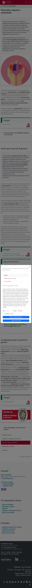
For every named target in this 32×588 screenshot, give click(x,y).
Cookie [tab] (6, 275)
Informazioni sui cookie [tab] (10, 278)
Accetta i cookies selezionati (16, 317)
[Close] (29, 267)
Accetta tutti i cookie (16, 320)
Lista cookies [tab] (7, 281)
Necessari (7, 310)
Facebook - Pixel (9, 314)
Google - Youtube (17, 310)
